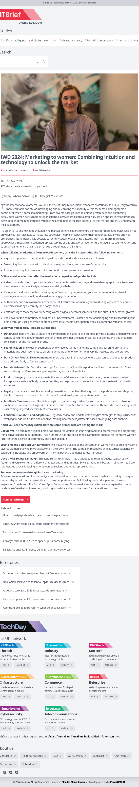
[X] (4, 772)
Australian (63, 736)
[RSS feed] (16, 772)
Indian (88, 736)
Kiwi (96, 736)
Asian (51, 736)
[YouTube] (10, 772)
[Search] (43, 62)
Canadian (77, 736)
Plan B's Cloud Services (74, 782)
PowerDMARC (117, 782)
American (108, 736)
